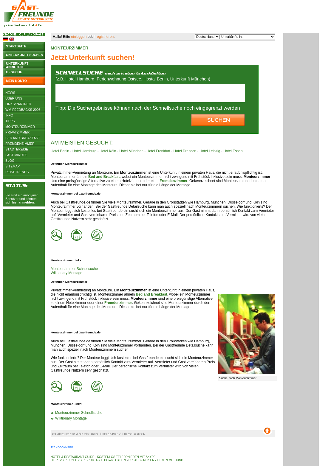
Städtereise (16, 149)
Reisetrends (17, 172)
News (10, 92)
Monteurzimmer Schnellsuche (74, 269)
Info (9, 115)
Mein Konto (16, 81)
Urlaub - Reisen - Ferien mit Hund (156, 460)
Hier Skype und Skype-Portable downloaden (88, 460)
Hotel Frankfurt (158, 151)
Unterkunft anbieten (17, 65)
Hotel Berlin (60, 151)
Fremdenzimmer (20, 143)
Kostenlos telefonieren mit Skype (126, 457)
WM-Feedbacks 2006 (22, 109)
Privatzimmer (17, 132)
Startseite (16, 46)
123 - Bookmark (62, 447)
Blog (10, 160)
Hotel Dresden (185, 151)
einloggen (78, 37)
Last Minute (16, 155)
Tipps (10, 121)
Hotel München (131, 151)
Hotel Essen (233, 151)
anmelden (26, 202)
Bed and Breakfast (22, 138)
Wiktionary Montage (66, 273)
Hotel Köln (108, 151)
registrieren (105, 37)
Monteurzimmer (20, 126)
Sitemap (12, 166)
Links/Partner (18, 104)
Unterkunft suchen (24, 55)
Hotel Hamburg (84, 151)
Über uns (13, 98)
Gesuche (14, 72)
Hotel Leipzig (209, 151)
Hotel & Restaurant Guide (73, 457)
